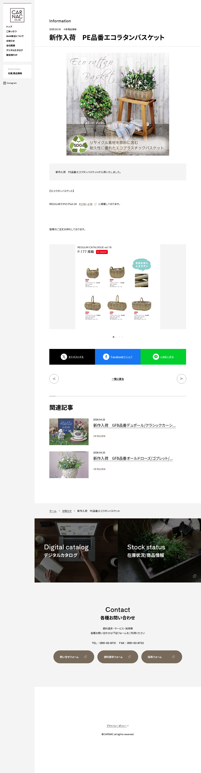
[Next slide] (169, 291)
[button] (113, 337)
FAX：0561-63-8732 (131, 643)
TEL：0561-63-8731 (104, 643)
